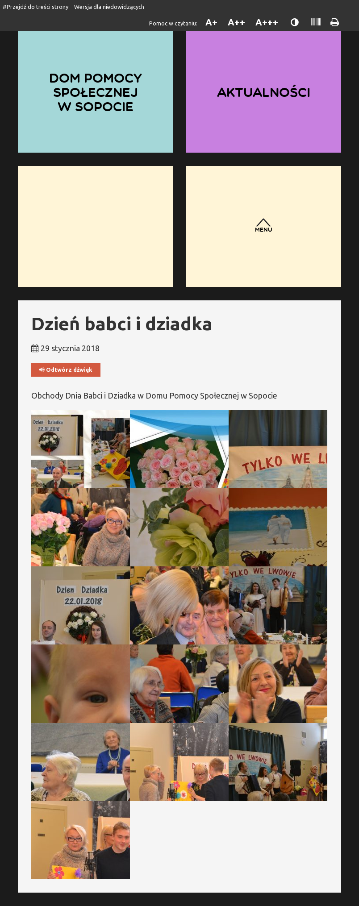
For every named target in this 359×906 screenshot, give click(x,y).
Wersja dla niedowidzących (109, 7)
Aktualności (263, 92)
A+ (211, 22)
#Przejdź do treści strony (35, 7)
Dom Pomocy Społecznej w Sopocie (95, 92)
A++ (236, 22)
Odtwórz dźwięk (65, 369)
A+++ (266, 22)
